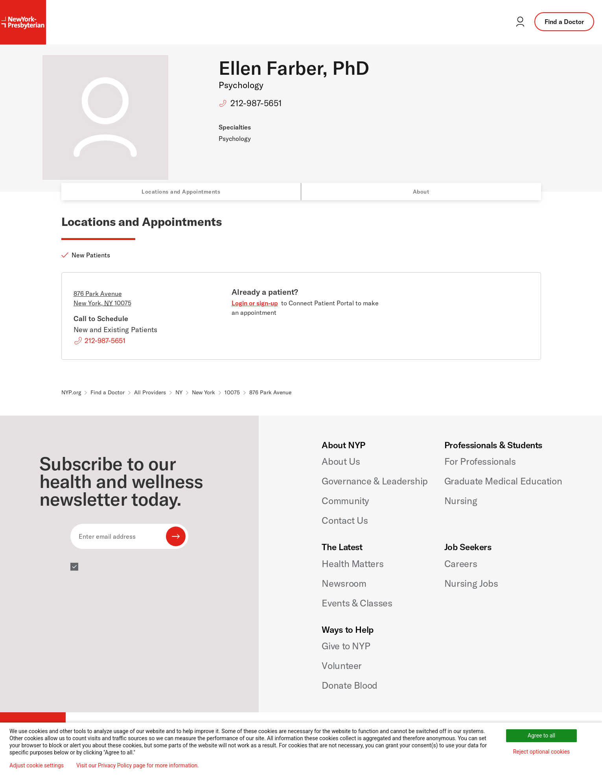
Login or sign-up (255, 303)
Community (345, 500)
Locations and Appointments (181, 191)
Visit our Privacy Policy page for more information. (137, 765)
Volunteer (342, 665)
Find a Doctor (564, 22)
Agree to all (541, 735)
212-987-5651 (256, 103)
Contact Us (345, 520)
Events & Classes (357, 603)
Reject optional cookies (541, 751)
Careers (460, 563)
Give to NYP (346, 646)
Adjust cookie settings (36, 765)
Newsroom (344, 583)
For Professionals (480, 461)
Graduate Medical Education (503, 481)
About (421, 191)
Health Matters (352, 563)
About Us (341, 461)
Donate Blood (349, 685)
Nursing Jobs (471, 583)
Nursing (460, 500)
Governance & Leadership (375, 481)
